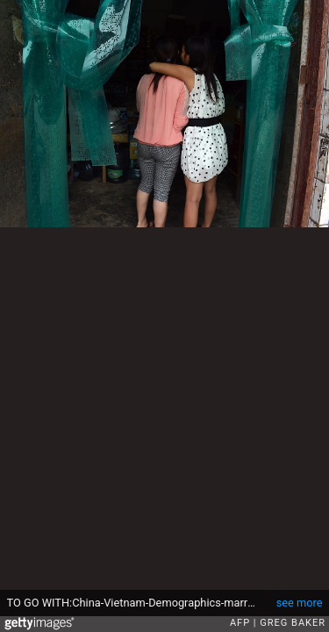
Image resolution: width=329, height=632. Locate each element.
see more (299, 602)
